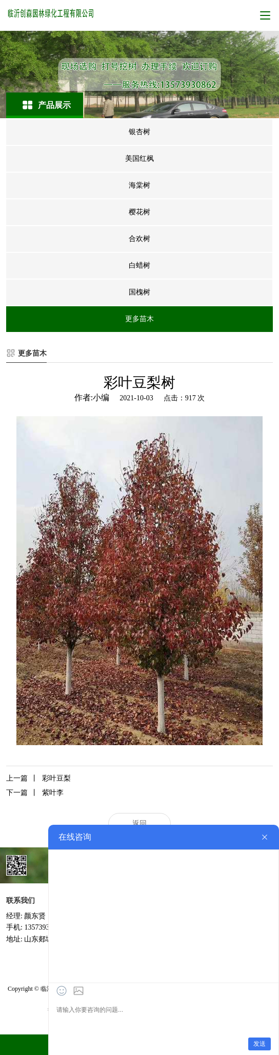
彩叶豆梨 (38, 778)
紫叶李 (35, 793)
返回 (139, 823)
